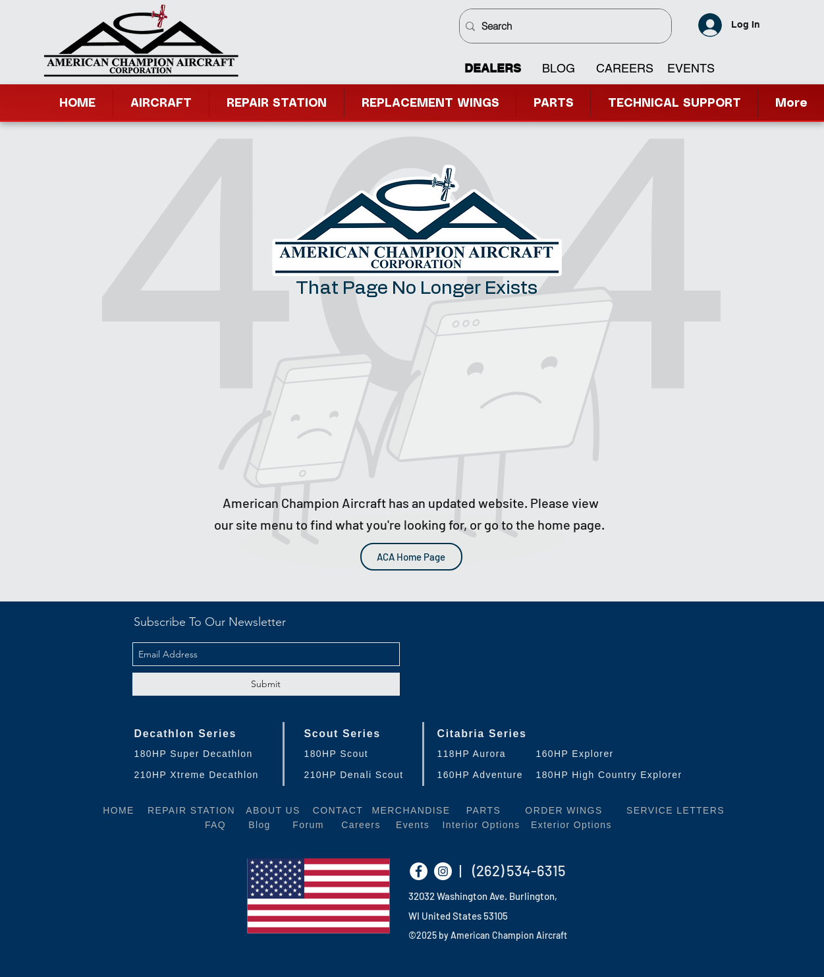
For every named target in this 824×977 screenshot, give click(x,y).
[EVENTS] (690, 68)
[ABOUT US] (273, 810)
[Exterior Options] (572, 824)
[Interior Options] (481, 824)
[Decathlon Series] (201, 733)
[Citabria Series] (561, 733)
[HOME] (119, 810)
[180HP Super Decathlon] (201, 753)
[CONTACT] (338, 810)
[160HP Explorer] (610, 753)
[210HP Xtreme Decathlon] (201, 774)
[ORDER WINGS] (564, 810)
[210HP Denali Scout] (363, 774)
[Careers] (361, 824)
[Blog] (260, 824)
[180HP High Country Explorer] (613, 774)
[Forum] (309, 824)
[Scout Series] (363, 733)
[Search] (562, 26)
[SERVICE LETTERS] (676, 810)
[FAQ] (215, 824)
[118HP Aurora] (493, 753)
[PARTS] (483, 810)
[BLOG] (558, 68)
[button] (674, 103)
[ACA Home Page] (411, 557)
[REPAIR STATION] (191, 810)
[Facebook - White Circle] (418, 871)
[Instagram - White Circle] (443, 871)
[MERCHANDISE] (411, 810)
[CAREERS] (625, 68)
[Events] (413, 824)
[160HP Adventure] (493, 774)
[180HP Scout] (363, 753)
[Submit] (266, 684)
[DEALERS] (492, 68)
